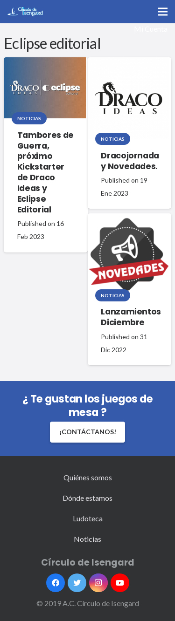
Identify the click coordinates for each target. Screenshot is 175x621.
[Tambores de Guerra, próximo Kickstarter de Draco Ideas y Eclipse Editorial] (45, 88)
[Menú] (163, 11)
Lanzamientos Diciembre (131, 317)
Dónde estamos (87, 497)
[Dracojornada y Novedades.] (129, 98)
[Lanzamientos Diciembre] (129, 254)
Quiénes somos (87, 477)
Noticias (29, 118)
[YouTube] (120, 582)
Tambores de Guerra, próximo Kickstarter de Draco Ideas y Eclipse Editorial (45, 172)
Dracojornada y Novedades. (130, 161)
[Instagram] (98, 582)
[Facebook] (55, 582)
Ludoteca (88, 518)
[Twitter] (77, 582)
